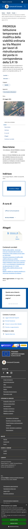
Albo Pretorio (6, 503)
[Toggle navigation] (3, 6)
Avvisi (13, 13)
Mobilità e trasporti (8, 413)
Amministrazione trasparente (10, 501)
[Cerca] (25, 6)
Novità (8, 13)
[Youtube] (7, 372)
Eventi (5, 453)
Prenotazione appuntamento (10, 486)
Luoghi (5, 451)
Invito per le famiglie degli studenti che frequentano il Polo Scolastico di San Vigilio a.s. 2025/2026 (13, 253)
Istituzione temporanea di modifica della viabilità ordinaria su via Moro (13, 258)
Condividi (6, 75)
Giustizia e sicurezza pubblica (13, 421)
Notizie (5, 439)
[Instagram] (11, 372)
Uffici (4, 384)
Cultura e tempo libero (9, 404)
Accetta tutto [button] (14, 520)
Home (3, 13)
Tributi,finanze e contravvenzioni (14, 423)
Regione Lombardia (7, 2)
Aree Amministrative (8, 382)
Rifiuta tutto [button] (14, 523)
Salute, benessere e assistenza (14, 428)
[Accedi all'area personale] (22, 2)
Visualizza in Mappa (14, 189)
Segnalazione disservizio (9, 489)
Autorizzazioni (9, 430)
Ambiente (8, 425)
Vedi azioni (6, 79)
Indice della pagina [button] (9, 122)
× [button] (26, 505)
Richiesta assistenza (8, 493)
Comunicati (6, 442)
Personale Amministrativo (10, 392)
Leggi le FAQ (6, 491)
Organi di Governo (8, 380)
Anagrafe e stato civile (9, 401)
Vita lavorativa (7, 406)
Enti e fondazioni (7, 387)
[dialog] (14, 516)
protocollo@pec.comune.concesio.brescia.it (12, 478)
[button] (14, 526)
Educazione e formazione (12, 418)
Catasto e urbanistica (8, 411)
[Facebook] (3, 372)
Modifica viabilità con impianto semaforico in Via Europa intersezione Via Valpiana (14, 272)
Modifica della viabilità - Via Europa (12, 250)
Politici (5, 389)
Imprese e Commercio (8, 409)
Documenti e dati (7, 394)
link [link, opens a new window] (6, 516)
